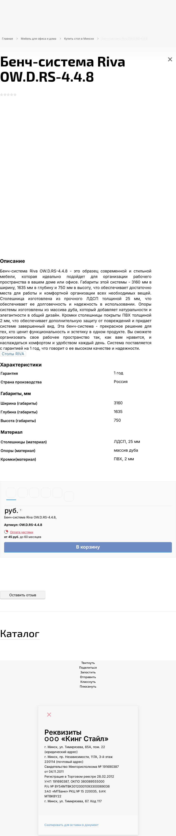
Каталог (22, 633)
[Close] (50, 716)
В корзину (88, 548)
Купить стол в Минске (79, 38)
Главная (7, 38)
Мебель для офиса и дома (38, 38)
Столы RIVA (13, 354)
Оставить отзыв (22, 596)
